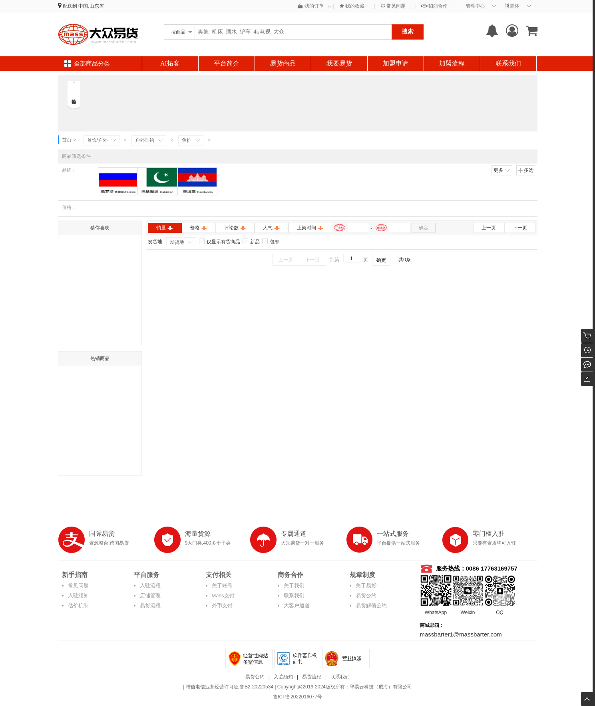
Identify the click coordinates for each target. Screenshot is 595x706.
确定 (423, 228)
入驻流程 (150, 586)
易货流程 (150, 606)
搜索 (408, 31)
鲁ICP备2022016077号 (297, 697)
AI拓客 (170, 63)
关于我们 (294, 586)
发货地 (177, 242)
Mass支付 (223, 596)
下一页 (520, 228)
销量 (164, 228)
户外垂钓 (144, 140)
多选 (525, 170)
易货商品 (283, 63)
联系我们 (508, 63)
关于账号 (222, 586)
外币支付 (222, 606)
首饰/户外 (97, 140)
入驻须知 (78, 596)
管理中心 (475, 6)
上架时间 (310, 228)
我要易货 (339, 63)
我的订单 (310, 6)
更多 (502, 170)
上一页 (489, 228)
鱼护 (186, 140)
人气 (271, 228)
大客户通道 (297, 606)
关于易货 (366, 586)
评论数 (235, 228)
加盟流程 (452, 63)
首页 (67, 140)
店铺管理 (150, 596)
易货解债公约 (371, 606)
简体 (512, 6)
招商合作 (434, 6)
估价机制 (78, 606)
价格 (198, 228)
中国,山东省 (90, 6)
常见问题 (393, 6)
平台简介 (226, 63)
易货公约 (366, 596)
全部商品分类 (92, 63)
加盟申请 (395, 63)
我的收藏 (352, 6)
